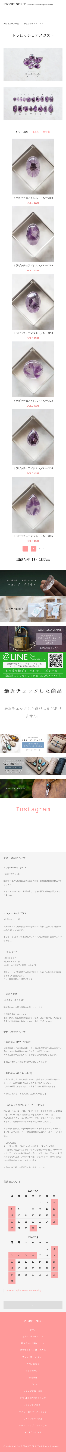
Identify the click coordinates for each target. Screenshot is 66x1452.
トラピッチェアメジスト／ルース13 (33, 400)
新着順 (46, 131)
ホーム (33, 1330)
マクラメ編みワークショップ (33, 1412)
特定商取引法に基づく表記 (33, 1350)
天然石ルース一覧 (11, 24)
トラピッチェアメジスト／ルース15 (33, 536)
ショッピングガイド (33, 1405)
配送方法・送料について (33, 1343)
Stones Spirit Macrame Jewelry (24, 1290)
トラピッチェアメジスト (32, 24)
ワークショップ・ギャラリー (33, 1425)
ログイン (33, 1384)
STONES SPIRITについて (33, 1398)
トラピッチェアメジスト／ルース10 (33, 333)
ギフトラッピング (33, 1432)
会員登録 (33, 1378)
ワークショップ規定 (33, 1419)
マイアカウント (33, 1371)
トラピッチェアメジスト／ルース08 (33, 197)
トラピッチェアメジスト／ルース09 (33, 265)
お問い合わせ (33, 1364)
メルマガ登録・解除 (33, 1391)
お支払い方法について (33, 1336)
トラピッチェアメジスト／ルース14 (33, 468)
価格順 (35, 131)
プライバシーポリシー (33, 1357)
